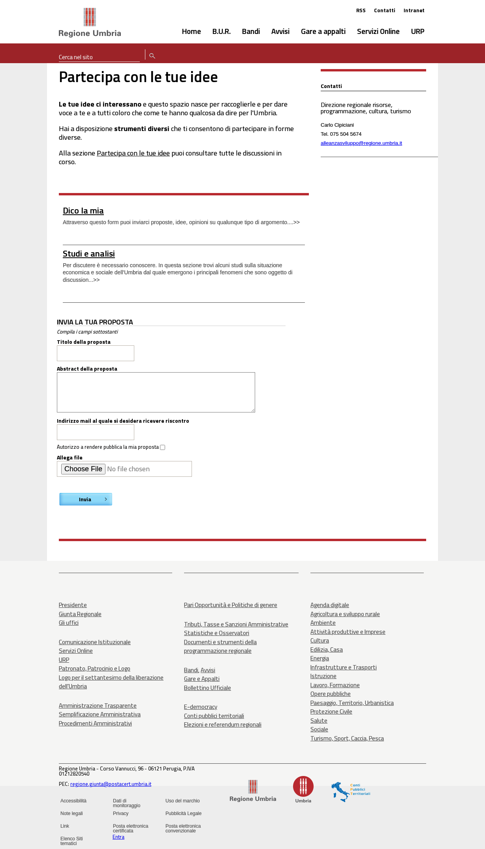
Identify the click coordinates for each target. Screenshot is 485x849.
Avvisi (280, 31)
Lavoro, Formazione (335, 685)
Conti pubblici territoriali (214, 715)
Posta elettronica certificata (130, 828)
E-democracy (200, 706)
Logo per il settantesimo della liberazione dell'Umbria (111, 682)
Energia (319, 658)
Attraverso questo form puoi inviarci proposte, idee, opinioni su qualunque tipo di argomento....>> (181, 222)
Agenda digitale (329, 604)
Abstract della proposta (87, 368)
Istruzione (323, 675)
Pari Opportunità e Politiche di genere (230, 604)
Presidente (73, 604)
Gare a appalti (323, 31)
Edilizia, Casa (326, 649)
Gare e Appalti (202, 678)
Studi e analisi (89, 253)
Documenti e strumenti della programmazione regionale (220, 646)
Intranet (414, 10)
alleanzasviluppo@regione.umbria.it (361, 143)
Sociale (319, 729)
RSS (361, 10)
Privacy (120, 813)
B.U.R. (221, 31)
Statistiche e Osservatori (216, 632)
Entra (118, 837)
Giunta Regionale (80, 613)
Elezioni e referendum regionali (222, 724)
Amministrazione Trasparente (98, 705)
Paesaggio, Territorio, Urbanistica (352, 702)
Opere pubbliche (330, 693)
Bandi (251, 31)
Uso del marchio (182, 801)
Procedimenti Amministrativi (95, 723)
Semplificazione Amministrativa (100, 714)
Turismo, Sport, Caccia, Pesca (347, 738)
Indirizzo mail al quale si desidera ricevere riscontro (123, 420)
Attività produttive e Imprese (347, 631)
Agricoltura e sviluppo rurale (345, 613)
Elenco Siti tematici (71, 841)
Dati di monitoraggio (126, 803)
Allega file (70, 457)
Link (64, 826)
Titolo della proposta (84, 341)
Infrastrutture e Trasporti (343, 667)
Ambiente (323, 622)
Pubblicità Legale (183, 813)
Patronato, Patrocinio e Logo (94, 668)
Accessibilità (73, 801)
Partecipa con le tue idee (133, 153)
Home (191, 31)
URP (418, 31)
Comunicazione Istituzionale (95, 642)
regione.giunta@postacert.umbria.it (110, 784)
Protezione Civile (331, 711)
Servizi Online (378, 31)
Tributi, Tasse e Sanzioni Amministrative (236, 624)
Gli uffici (69, 622)
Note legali (71, 813)
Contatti (384, 10)
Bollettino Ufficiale (207, 687)
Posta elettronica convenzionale (183, 828)
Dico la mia (83, 210)
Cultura (319, 640)
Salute (318, 720)
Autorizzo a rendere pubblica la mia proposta (108, 447)
